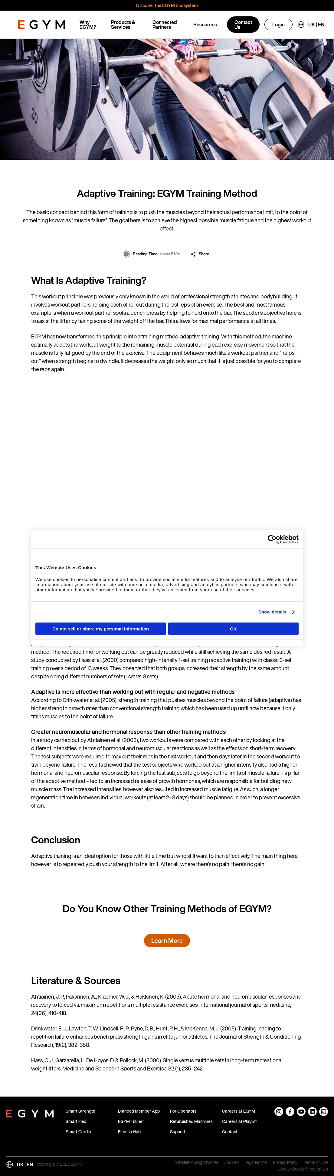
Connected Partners (164, 24)
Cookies (231, 1162)
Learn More (167, 940)
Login (278, 24)
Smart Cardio (78, 1131)
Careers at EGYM (238, 1111)
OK (233, 628)
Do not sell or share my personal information (100, 628)
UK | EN (316, 24)
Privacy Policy (285, 1162)
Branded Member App (139, 1111)
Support (177, 1131)
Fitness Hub (129, 1131)
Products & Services (123, 24)
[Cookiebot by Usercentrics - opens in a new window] (272, 539)
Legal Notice (256, 1162)
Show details (272, 611)
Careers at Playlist (239, 1121)
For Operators (183, 1111)
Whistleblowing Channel (196, 1162)
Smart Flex (76, 1121)
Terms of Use (315, 1162)
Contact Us (243, 24)
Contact (229, 1131)
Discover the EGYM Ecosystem (167, 5)
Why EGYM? (88, 24)
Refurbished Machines (191, 1121)
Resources (205, 24)
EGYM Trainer (131, 1121)
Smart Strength (80, 1111)
